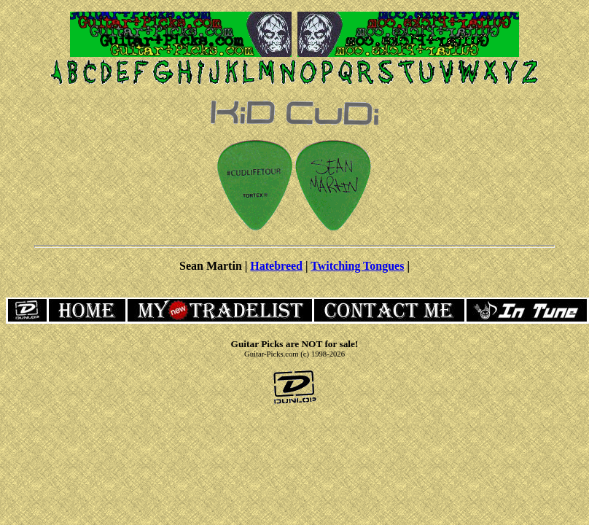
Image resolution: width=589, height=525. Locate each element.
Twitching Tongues (357, 266)
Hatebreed (276, 266)
